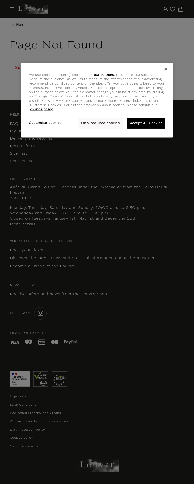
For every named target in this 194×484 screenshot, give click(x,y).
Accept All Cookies (146, 123)
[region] (97, 100)
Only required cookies (100, 123)
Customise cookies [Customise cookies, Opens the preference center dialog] (45, 123)
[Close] (165, 68)
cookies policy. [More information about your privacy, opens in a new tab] (41, 109)
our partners (104, 74)
